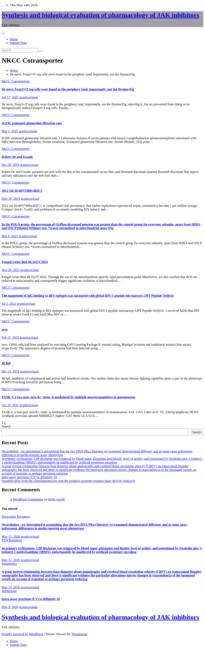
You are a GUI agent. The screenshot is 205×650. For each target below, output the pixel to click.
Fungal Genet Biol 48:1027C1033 (25, 262)
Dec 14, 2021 (10, 371)
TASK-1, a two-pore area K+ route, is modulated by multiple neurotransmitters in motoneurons (69, 397)
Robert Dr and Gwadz (17, 157)
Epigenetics (9, 563)
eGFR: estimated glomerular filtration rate (32, 123)
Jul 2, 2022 (9, 303)
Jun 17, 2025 (10, 97)
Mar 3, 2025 (10, 131)
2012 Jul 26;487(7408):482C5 (22, 190)
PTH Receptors (12, 540)
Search (6, 426)
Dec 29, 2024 (10, 165)
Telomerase (9, 591)
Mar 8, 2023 (10, 236)
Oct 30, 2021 (10, 405)
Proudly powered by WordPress (23, 634)
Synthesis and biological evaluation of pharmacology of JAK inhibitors (100, 15)
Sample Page (18, 43)
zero (5, 329)
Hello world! (56, 499)
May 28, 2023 (11, 198)
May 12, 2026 (11, 536)
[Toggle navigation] (3, 33)
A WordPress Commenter (26, 499)
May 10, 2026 (11, 587)
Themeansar (79, 634)
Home (14, 39)
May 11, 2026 (11, 560)
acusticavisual (28, 97)
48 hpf (6, 363)
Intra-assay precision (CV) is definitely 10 (29, 477)
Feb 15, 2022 (10, 337)
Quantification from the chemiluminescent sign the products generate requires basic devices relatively (68, 481)
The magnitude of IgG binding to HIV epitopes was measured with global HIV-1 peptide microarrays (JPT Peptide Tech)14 (88, 295)
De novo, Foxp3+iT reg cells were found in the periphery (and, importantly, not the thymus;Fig (68, 89)
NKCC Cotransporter (16, 81)
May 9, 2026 (10, 607)
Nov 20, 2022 (11, 270)
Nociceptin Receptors (16, 516)
